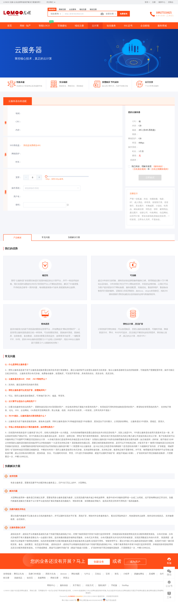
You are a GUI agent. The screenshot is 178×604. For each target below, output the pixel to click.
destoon (63, 574)
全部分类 (111, 14)
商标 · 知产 (25, 25)
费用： (135, 156)
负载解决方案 (74, 237)
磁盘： (135, 130)
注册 (154, 2)
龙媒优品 (18, 578)
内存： (19, 130)
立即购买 (150, 177)
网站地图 (75, 574)
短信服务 (111, 25)
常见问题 (46, 237)
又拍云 (98, 574)
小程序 (126, 574)
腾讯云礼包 (19, 574)
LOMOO (71, 596)
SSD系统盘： (16, 145)
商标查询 (52, 9)
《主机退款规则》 (140, 169)
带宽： (135, 143)
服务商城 (162, 25)
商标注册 (54, 578)
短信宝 (30, 578)
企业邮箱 (145, 25)
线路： (135, 134)
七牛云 (87, 574)
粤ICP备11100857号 (69, 600)
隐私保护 (102, 585)
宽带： (19, 177)
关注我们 (51, 2)
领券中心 (161, 2)
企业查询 (72, 9)
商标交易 (62, 9)
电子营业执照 (109, 600)
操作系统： (17, 188)
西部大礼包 (51, 574)
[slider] (72, 177)
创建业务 (99, 561)
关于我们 (77, 585)
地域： (19, 113)
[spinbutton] (32, 177)
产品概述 (17, 238)
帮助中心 (51, 585)
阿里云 (66, 578)
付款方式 (90, 585)
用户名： (18, 196)
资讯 (117, 574)
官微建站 (62, 25)
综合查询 (56, 14)
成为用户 (135, 561)
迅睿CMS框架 (35, 574)
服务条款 (64, 585)
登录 (146, 2)
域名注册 (82, 9)
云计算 (95, 25)
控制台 (170, 2)
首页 (9, 25)
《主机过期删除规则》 (160, 169)
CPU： (19, 122)
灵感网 (152, 574)
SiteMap (125, 585)
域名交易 (93, 9)
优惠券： (134, 160)
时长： (19, 162)
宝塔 (108, 574)
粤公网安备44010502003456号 (90, 600)
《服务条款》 (158, 166)
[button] (26, 177)
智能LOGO (44, 25)
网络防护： (17, 154)
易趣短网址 (139, 574)
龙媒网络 (42, 578)
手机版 (114, 585)
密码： (19, 205)
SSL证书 (128, 25)
